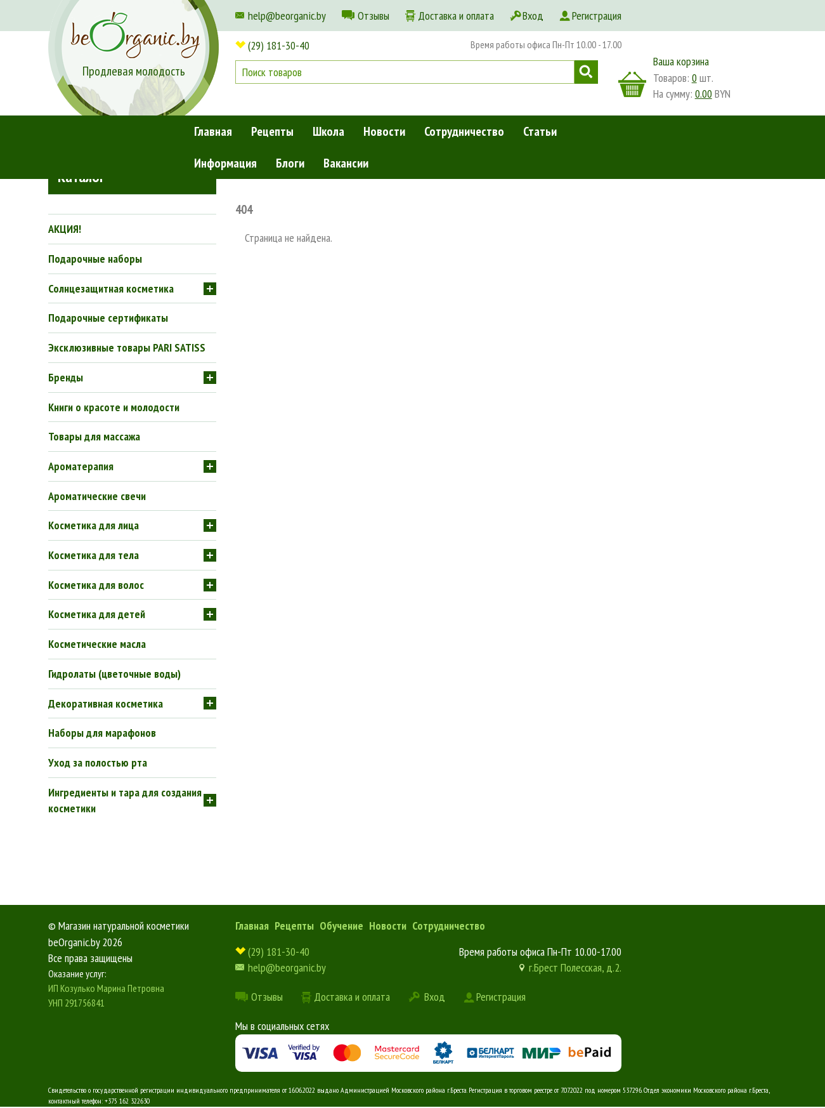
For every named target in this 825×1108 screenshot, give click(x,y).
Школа (328, 131)
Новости (384, 131)
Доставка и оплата (456, 15)
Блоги (290, 163)
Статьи (540, 131)
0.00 (703, 93)
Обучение (341, 925)
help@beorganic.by (287, 15)
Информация (225, 163)
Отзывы (373, 15)
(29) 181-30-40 (278, 45)
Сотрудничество (464, 131)
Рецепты (272, 131)
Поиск (586, 72)
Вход (533, 15)
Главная (213, 131)
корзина (632, 84)
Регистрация (596, 15)
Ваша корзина (681, 61)
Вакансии (345, 163)
